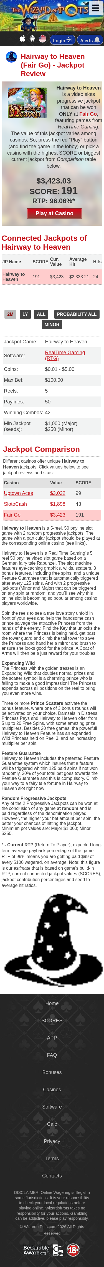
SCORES (51, 1020)
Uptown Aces (18, 493)
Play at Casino (54, 213)
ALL (41, 314)
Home (52, 1003)
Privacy (52, 1141)
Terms (52, 1158)
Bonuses (52, 1072)
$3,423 (57, 515)
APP (52, 1038)
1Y (25, 314)
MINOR (52, 324)
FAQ (52, 1055)
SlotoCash (15, 504)
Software (52, 1107)
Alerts (90, 39)
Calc (52, 1124)
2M (10, 314)
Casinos (52, 1089)
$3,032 (57, 493)
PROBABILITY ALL (77, 314)
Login (62, 39)
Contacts (52, 1176)
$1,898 (57, 504)
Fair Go (88, 114)
